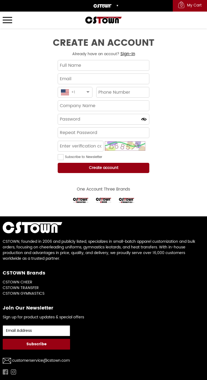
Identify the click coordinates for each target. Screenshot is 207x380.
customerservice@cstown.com (41, 360)
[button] (61, 157)
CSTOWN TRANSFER (21, 288)
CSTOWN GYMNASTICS (23, 293)
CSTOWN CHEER (17, 282)
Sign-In (127, 54)
